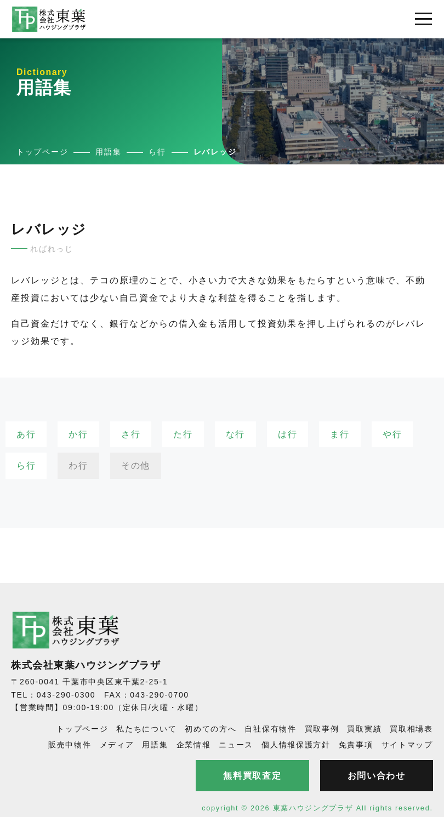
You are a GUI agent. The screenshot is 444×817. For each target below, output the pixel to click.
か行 (78, 434)
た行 (182, 434)
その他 (135, 465)
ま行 (339, 434)
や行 (392, 434)
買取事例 (322, 728)
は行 (287, 434)
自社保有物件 (270, 728)
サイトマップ (407, 744)
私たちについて (146, 728)
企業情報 (194, 744)
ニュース (236, 744)
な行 (235, 434)
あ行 (26, 434)
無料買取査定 (252, 775)
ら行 (26, 465)
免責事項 (356, 744)
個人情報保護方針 (296, 744)
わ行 (78, 465)
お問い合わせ (377, 775)
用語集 (155, 744)
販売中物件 (70, 744)
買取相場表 (411, 728)
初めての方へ (210, 728)
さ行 (130, 434)
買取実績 (364, 728)
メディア (117, 744)
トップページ (82, 728)
